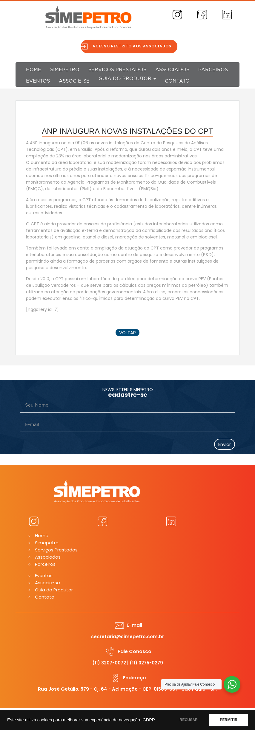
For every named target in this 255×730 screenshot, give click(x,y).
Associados (172, 69)
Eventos (38, 81)
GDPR (148, 719)
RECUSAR (189, 720)
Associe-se (74, 81)
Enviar (224, 444)
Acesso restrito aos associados (135, 46)
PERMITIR (228, 720)
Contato (177, 81)
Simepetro (64, 69)
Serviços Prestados (117, 69)
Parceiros (213, 69)
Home (33, 69)
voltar (127, 332)
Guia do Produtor (127, 78)
